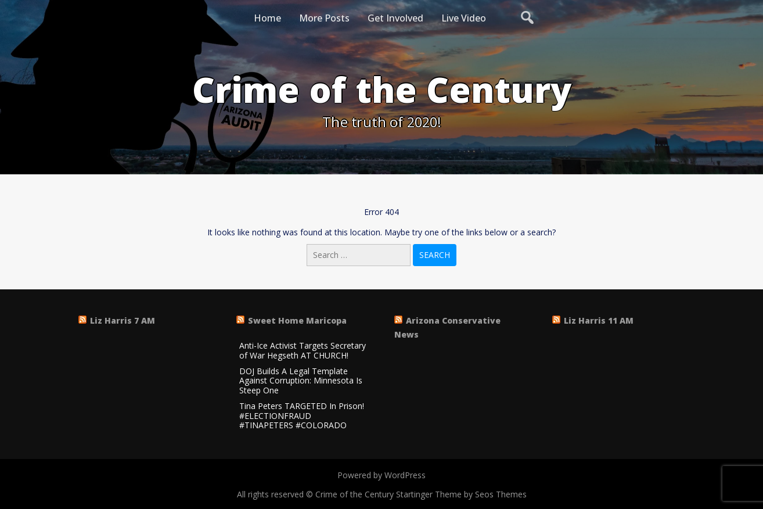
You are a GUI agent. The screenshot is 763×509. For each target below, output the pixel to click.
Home (267, 18)
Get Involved (395, 18)
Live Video (463, 18)
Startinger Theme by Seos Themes (461, 494)
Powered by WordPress (381, 475)
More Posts (324, 18)
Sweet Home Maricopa (297, 320)
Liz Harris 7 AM (122, 320)
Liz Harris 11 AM (599, 320)
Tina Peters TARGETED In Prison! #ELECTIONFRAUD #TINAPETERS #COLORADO (301, 416)
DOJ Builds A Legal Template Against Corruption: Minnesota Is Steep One (300, 381)
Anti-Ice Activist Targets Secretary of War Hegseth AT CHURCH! (302, 351)
